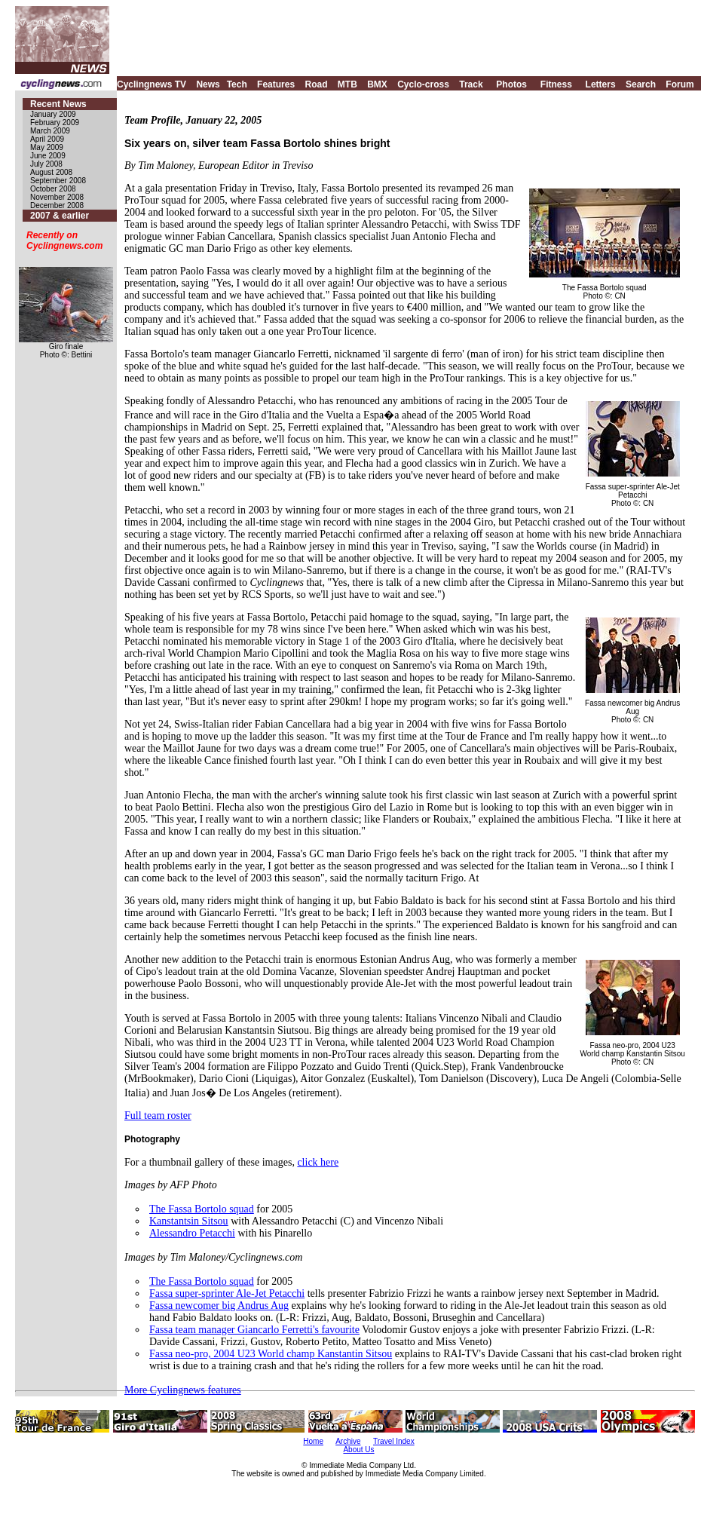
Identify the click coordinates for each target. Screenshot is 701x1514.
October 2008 (53, 189)
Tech (237, 84)
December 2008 (57, 205)
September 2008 (58, 180)
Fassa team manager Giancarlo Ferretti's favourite (254, 1329)
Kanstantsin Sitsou (188, 1221)
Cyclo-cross (423, 84)
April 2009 (47, 139)
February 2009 (54, 122)
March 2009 (50, 131)
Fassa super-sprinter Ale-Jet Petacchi (227, 1293)
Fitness (556, 84)
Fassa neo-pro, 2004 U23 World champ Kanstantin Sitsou (270, 1353)
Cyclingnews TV (151, 84)
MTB (347, 84)
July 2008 (46, 164)
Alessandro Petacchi (192, 1233)
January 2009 (53, 114)
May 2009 (46, 147)
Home (313, 1441)
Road (316, 84)
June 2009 (48, 156)
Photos (511, 84)
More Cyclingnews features (182, 1390)
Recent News (58, 104)
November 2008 (57, 197)
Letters (601, 84)
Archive (347, 1441)
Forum (679, 84)
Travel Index (394, 1441)
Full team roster (157, 1115)
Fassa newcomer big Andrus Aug (219, 1305)
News (207, 84)
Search (641, 84)
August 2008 (51, 172)
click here (317, 1162)
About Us (358, 1449)
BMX (377, 84)
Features (276, 84)
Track (470, 84)
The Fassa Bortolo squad (201, 1209)
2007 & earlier (59, 215)
